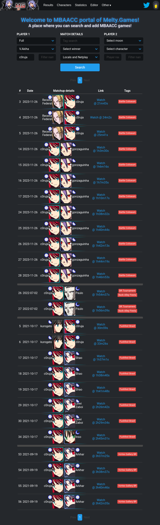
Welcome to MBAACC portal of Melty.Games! (80, 19)
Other (105, 5)
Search (80, 67)
